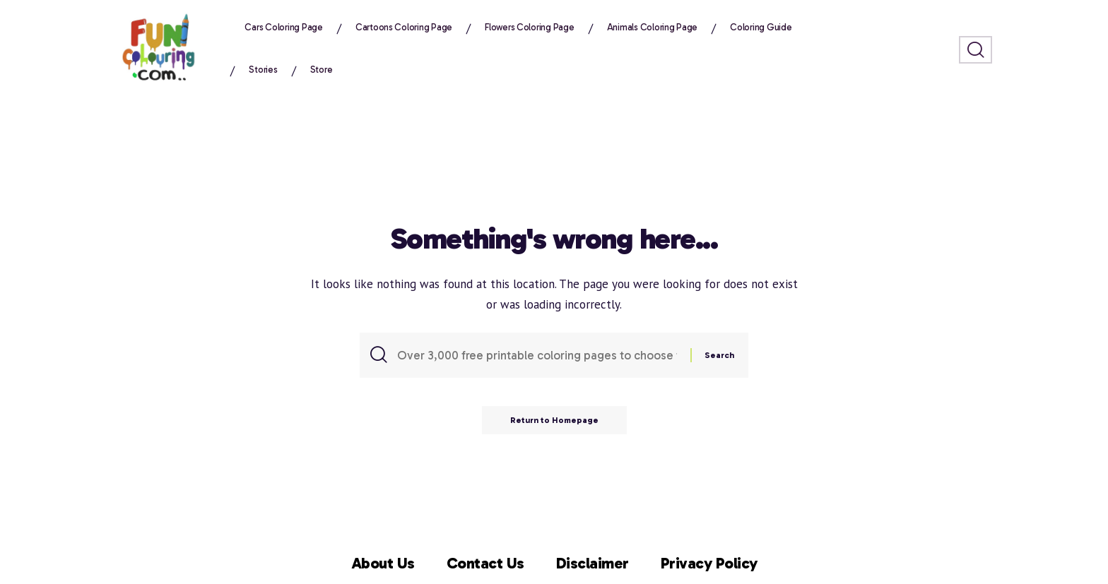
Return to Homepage (554, 420)
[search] (975, 49)
